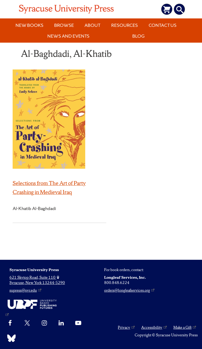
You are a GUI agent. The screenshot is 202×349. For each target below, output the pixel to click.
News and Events (68, 36)
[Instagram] (44, 323)
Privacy (124, 327)
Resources (124, 25)
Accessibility (151, 327)
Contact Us (162, 25)
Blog (138, 36)
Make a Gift (182, 327)
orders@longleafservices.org (127, 290)
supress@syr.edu (23, 290)
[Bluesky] (10, 338)
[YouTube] (78, 323)
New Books (29, 25)
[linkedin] (61, 323)
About (92, 25)
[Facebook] (10, 323)
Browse (64, 25)
